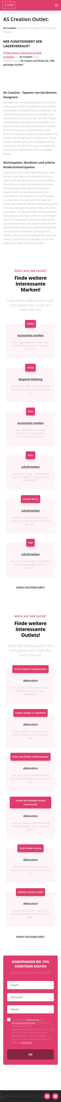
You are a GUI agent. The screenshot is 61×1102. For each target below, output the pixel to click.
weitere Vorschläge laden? (30, 587)
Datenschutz (32, 1019)
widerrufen (26, 1042)
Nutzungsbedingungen (24, 1022)
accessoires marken (30, 335)
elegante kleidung (31, 379)
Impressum (27, 1096)
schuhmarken (30, 467)
